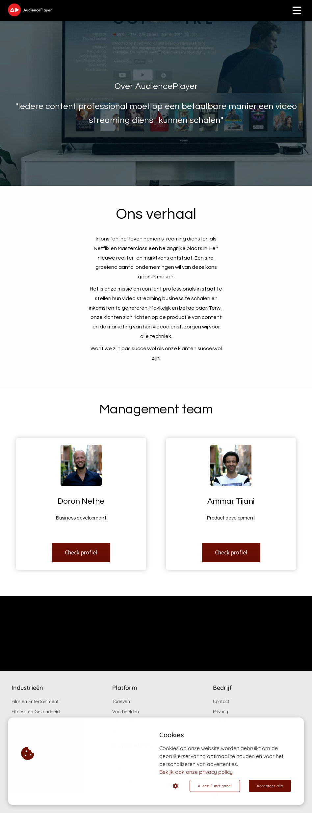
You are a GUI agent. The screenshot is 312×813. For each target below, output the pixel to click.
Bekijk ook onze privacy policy (196, 772)
